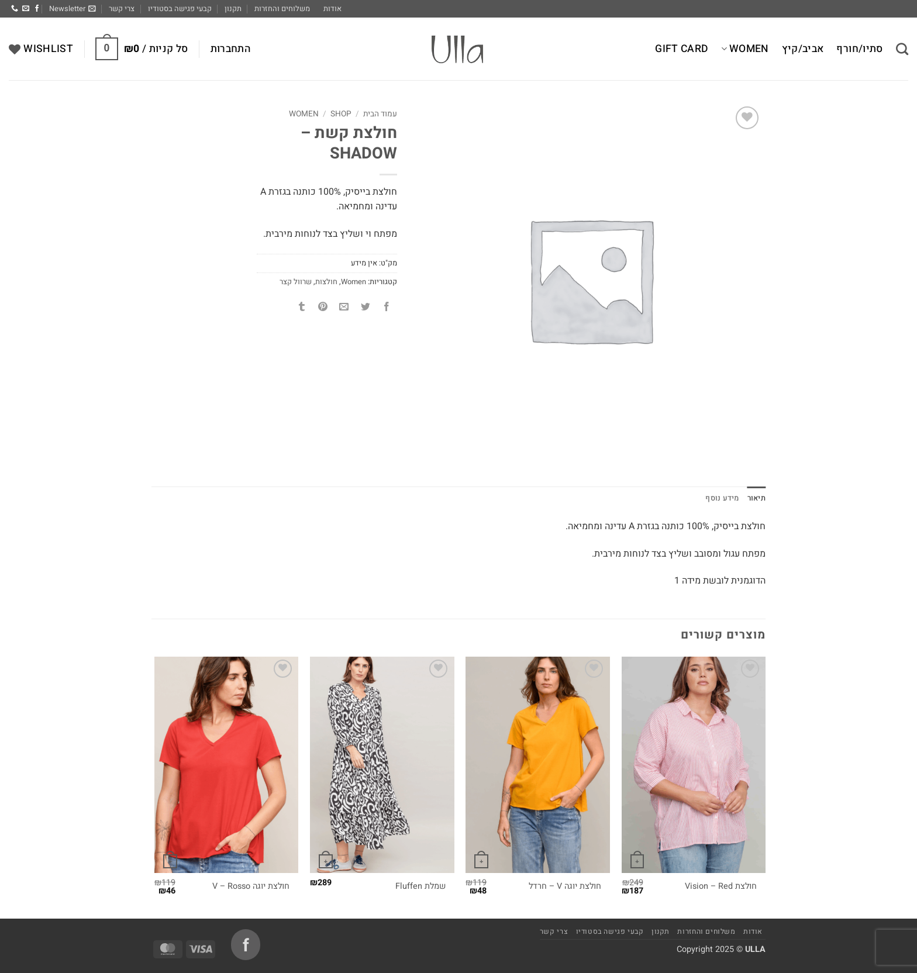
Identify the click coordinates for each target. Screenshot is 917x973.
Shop (340, 114)
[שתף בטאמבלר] (302, 308)
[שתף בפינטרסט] (323, 308)
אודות (332, 9)
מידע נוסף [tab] (722, 498)
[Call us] (14, 9)
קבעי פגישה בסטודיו (180, 9)
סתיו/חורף (859, 49)
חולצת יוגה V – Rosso (250, 886)
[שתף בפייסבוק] (386, 308)
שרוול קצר (296, 282)
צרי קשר (122, 9)
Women (744, 49)
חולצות (326, 282)
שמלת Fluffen (420, 886)
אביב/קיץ (803, 49)
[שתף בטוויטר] (365, 308)
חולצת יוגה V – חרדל (565, 886)
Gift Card (681, 49)
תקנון (233, 9)
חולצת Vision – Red (721, 886)
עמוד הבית (380, 114)
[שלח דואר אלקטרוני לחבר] (344, 308)
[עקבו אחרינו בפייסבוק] (36, 9)
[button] (72, 8)
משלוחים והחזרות (282, 9)
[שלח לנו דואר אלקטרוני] (25, 9)
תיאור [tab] (756, 498)
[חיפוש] (902, 49)
